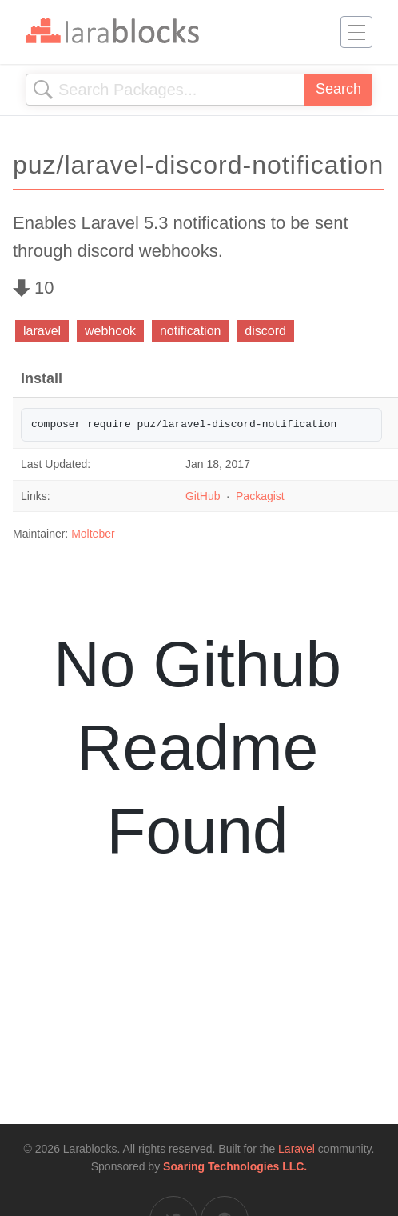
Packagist (260, 496)
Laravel (296, 1148)
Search (338, 89)
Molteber (92, 533)
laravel (42, 331)
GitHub (203, 496)
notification (190, 331)
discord (265, 331)
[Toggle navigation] (356, 32)
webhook (110, 331)
